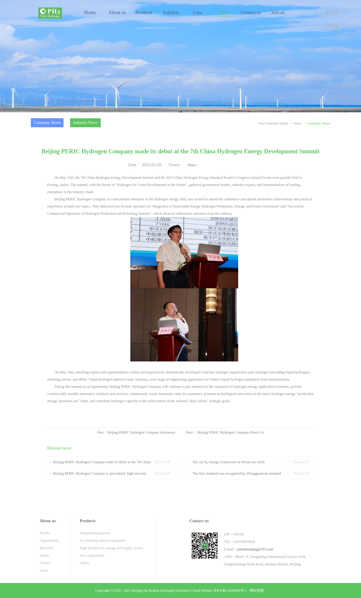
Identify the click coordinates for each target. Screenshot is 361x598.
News (298, 123)
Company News (318, 123)
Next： (225, 432)
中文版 (332, 25)
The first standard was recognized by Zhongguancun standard (237, 473)
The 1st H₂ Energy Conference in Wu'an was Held (229, 462)
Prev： (136, 432)
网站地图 (256, 590)
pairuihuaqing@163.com (255, 549)
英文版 (332, 12)
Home (90, 12)
